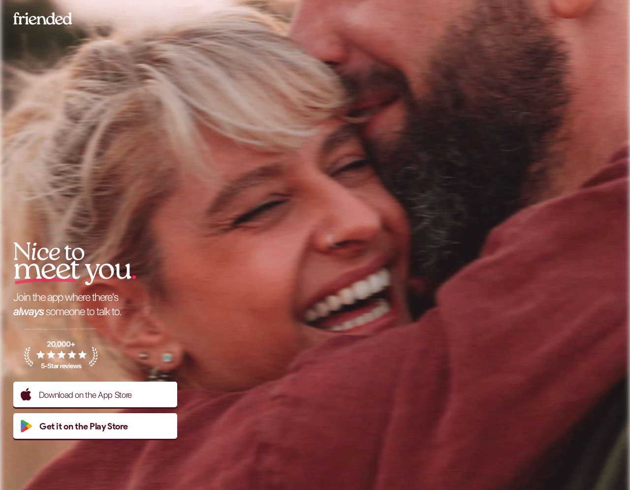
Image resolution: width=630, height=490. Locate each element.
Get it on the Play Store (74, 426)
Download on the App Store (76, 394)
